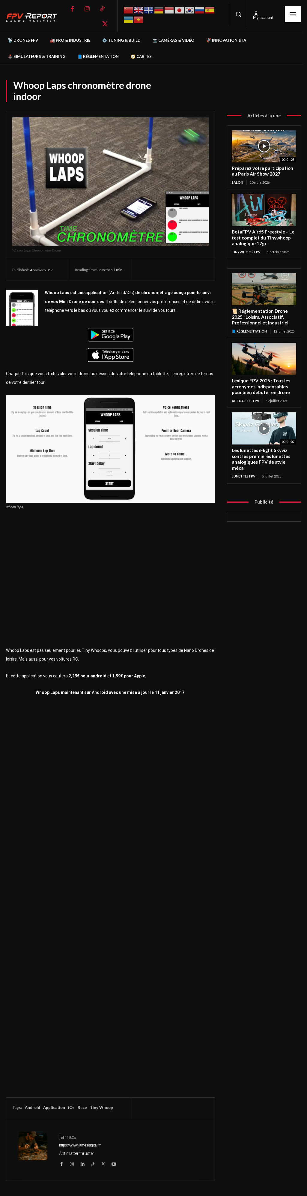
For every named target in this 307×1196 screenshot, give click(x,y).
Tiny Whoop (101, 1107)
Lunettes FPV (243, 473)
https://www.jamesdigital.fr (80, 1145)
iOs (71, 1107)
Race (82, 1107)
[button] (238, 14)
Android (32, 1107)
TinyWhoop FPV (246, 251)
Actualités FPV (245, 398)
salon (237, 182)
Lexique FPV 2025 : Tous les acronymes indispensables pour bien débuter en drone (261, 384)
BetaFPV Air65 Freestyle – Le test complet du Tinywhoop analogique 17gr (263, 237)
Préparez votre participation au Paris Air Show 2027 (262, 170)
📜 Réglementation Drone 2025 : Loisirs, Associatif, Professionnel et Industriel (260, 315)
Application (54, 1107)
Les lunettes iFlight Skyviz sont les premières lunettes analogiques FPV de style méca (261, 456)
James (67, 1137)
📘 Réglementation (249, 329)
